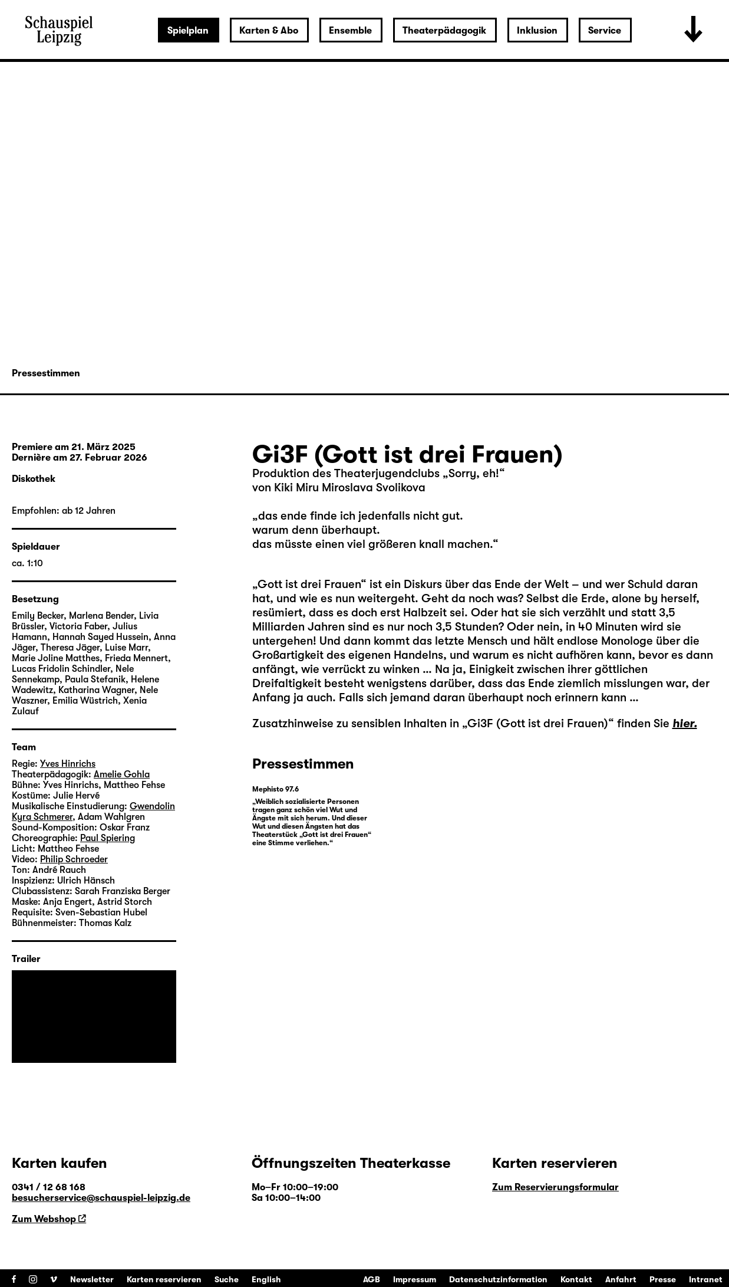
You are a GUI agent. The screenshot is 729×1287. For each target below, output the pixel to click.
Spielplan (188, 30)
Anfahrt (620, 1279)
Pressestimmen (46, 373)
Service (604, 30)
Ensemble (350, 30)
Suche (227, 1279)
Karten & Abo (268, 30)
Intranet (706, 1279)
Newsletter (92, 1279)
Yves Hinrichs (67, 764)
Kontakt (576, 1279)
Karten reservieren (164, 1279)
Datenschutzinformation (498, 1279)
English (266, 1279)
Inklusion (537, 30)
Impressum (414, 1279)
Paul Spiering (107, 838)
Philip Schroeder (74, 859)
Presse (662, 1279)
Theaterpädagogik (444, 30)
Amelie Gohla (122, 774)
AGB (371, 1279)
